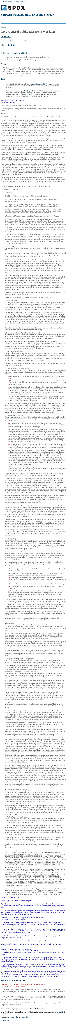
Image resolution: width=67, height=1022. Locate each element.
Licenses (3, 27)
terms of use (25, 1017)
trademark (60, 1012)
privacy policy (14, 1017)
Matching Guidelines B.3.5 (38, 84)
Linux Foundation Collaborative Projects (13, 1)
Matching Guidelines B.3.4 (32, 91)
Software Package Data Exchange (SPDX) (28, 14)
